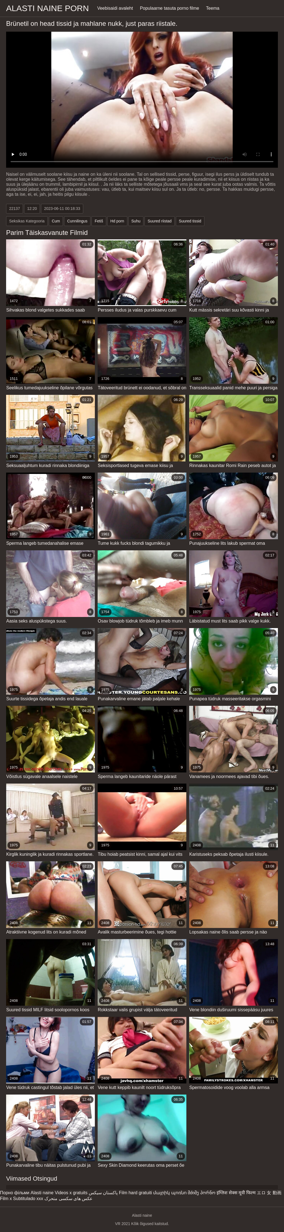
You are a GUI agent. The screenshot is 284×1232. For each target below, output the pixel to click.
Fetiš (99, 221)
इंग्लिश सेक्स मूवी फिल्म (236, 1192)
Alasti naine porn (47, 8)
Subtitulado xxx (28, 1198)
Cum (56, 221)
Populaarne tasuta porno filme (169, 8)
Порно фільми (14, 1192)
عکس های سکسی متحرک (68, 1198)
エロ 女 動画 (269, 1192)
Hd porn (117, 221)
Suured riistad (159, 221)
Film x (6, 1198)
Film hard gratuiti (135, 1192)
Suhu (136, 221)
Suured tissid (190, 221)
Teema (212, 8)
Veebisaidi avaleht (115, 8)
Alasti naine (42, 1192)
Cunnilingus (77, 221)
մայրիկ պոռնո (169, 1192)
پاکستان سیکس (103, 1192)
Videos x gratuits (71, 1192)
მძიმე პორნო (201, 1192)
